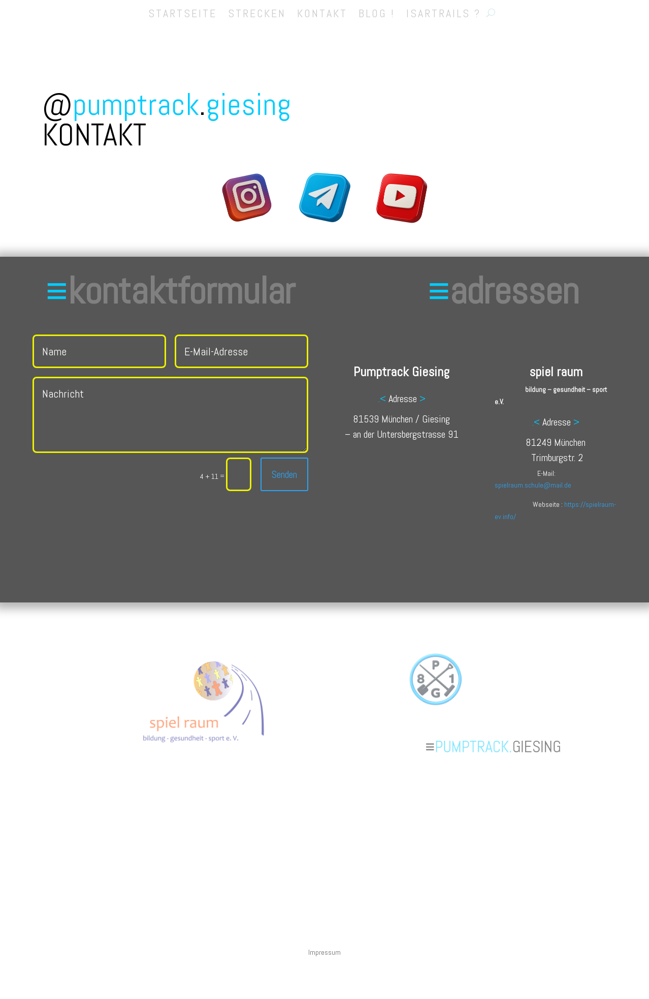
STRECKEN (257, 10)
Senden (282, 474)
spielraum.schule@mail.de (533, 485)
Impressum (324, 953)
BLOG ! (377, 10)
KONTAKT (322, 10)
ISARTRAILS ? (443, 10)
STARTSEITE (182, 10)
